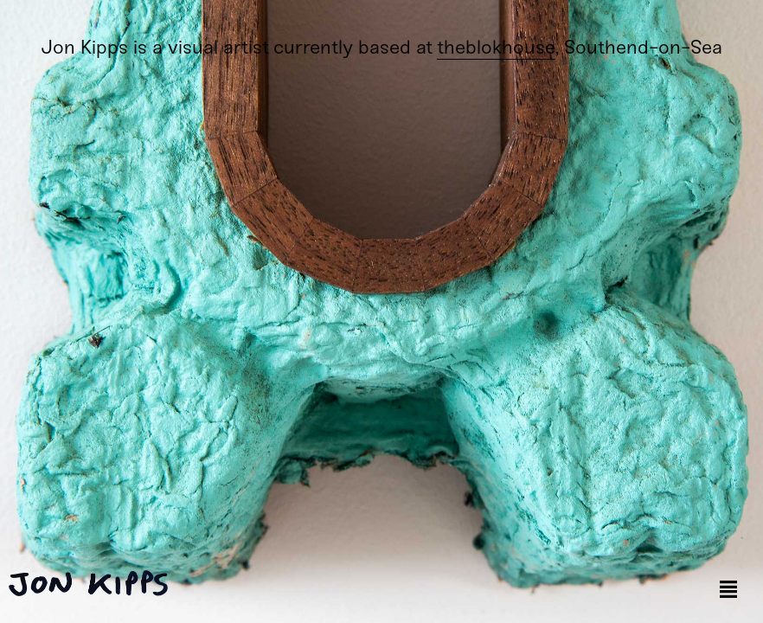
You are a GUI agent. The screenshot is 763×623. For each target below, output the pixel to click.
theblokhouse (496, 47)
